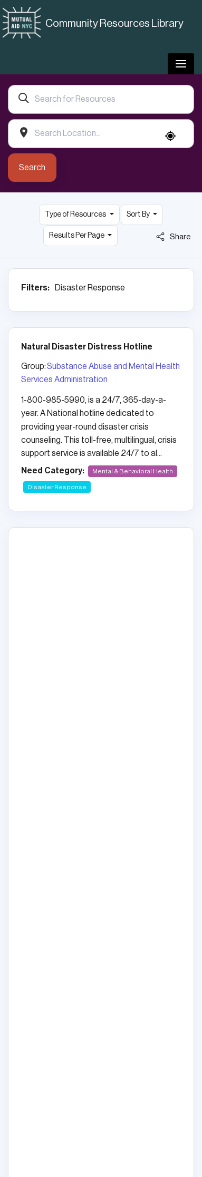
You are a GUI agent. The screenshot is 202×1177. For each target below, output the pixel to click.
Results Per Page (77, 235)
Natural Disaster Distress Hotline (86, 347)
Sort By (139, 214)
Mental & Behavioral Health (132, 471)
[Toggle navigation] (181, 63)
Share (173, 236)
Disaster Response (56, 487)
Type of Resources (76, 214)
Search (32, 167)
